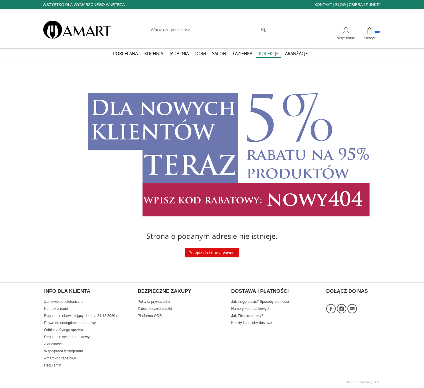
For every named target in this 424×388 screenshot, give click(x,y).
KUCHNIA (153, 53)
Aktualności (53, 344)
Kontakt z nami (56, 309)
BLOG (340, 4)
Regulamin (52, 365)
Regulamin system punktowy (67, 337)
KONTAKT (323, 4)
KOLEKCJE (269, 53)
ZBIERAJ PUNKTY (365, 4)
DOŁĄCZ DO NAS (347, 291)
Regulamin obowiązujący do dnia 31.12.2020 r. (81, 316)
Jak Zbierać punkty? (247, 316)
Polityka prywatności (154, 302)
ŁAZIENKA (242, 53)
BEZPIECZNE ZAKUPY (164, 291)
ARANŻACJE (296, 53)
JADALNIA (179, 53)
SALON (219, 53)
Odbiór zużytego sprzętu (63, 330)
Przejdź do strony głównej (212, 252)
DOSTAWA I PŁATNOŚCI (260, 291)
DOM (200, 53)
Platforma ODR (150, 316)
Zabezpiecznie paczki (155, 309)
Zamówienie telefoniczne (63, 302)
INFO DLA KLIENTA (67, 291)
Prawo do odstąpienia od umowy (70, 323)
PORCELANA (125, 53)
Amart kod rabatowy (60, 358)
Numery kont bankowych (250, 309)
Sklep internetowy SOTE (362, 382)
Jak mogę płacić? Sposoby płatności (260, 302)
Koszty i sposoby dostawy (251, 323)
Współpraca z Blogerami (63, 351)
